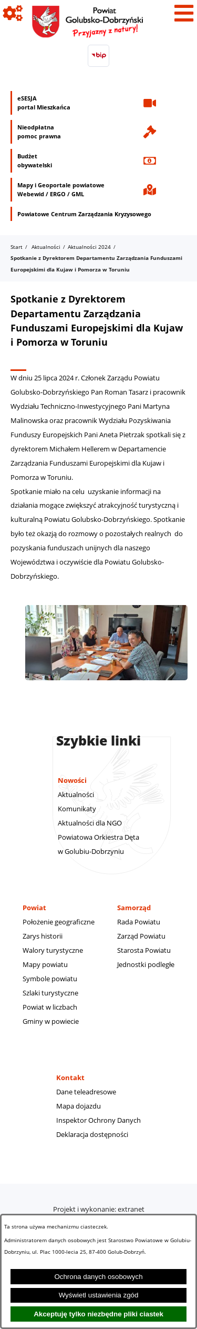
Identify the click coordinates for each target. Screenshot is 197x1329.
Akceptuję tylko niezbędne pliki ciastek (98, 1314)
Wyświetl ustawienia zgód (99, 1295)
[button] (106, 685)
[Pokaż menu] (184, 13)
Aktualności (46, 246)
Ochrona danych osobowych (98, 1277)
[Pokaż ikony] (13, 13)
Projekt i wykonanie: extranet (98, 1209)
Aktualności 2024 (89, 246)
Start (17, 246)
